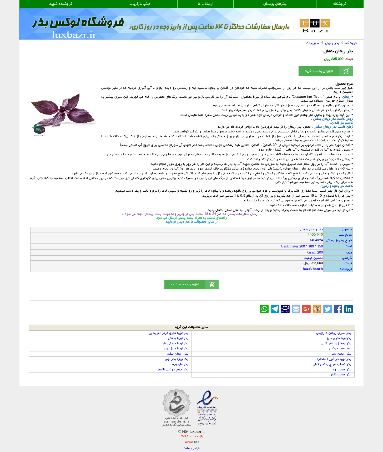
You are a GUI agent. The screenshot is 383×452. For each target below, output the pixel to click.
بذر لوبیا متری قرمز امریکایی (168, 333)
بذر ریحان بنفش (177, 354)
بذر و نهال (332, 43)
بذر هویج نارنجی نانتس (172, 370)
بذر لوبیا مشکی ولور (174, 344)
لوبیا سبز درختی (340, 349)
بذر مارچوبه (180, 364)
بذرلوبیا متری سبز (338, 338)
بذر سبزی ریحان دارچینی (333, 333)
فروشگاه (351, 43)
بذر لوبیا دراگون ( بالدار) (334, 359)
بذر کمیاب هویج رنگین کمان (332, 364)
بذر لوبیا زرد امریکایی (336, 344)
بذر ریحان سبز (341, 354)
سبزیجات (312, 43)
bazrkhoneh (313, 269)
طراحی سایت (191, 448)
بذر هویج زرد (341, 370)
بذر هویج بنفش (340, 375)
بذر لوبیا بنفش (178, 338)
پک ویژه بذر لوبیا (176, 359)
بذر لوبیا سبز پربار (175, 349)
